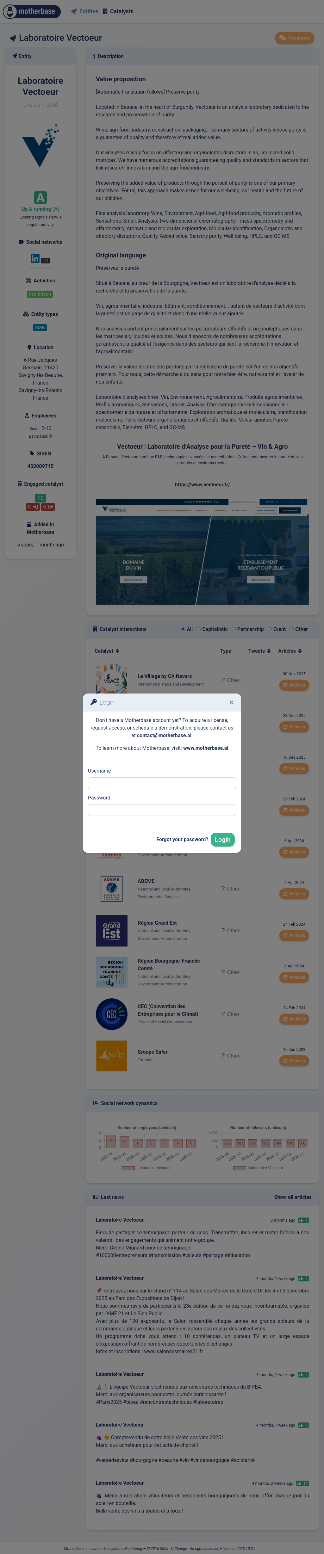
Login (223, 839)
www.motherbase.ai (205, 748)
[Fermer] (231, 702)
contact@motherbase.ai (164, 735)
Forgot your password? (182, 839)
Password (99, 798)
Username (99, 771)
